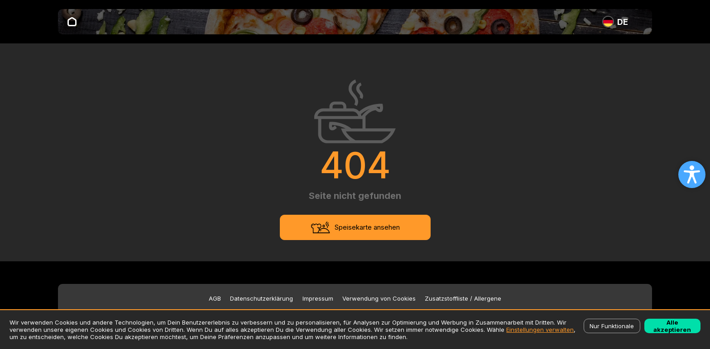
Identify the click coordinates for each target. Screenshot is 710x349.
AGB (215, 298)
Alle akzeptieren (672, 326)
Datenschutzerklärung (261, 298)
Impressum (317, 298)
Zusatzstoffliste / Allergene (463, 298)
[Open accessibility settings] (691, 174)
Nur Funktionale (612, 326)
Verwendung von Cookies (379, 298)
